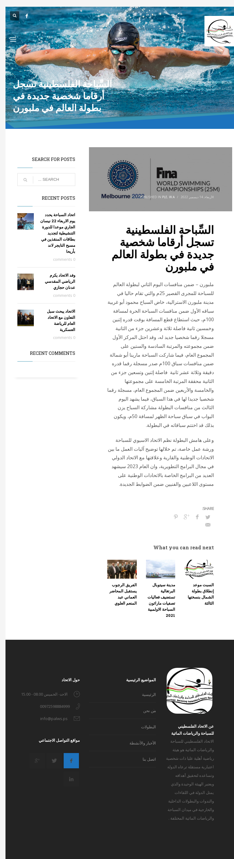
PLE (159, 197)
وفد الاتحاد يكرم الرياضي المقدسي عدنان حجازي (54, 281)
